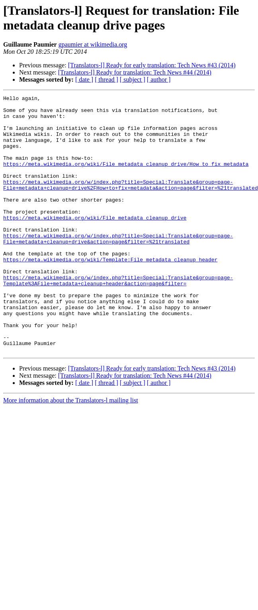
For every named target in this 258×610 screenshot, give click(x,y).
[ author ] (159, 79)
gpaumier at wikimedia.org (93, 44)
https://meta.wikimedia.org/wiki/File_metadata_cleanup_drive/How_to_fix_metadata (125, 178)
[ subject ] (132, 79)
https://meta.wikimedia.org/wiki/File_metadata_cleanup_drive (94, 242)
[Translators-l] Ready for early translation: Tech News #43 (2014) (152, 65)
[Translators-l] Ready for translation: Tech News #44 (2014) (134, 72)
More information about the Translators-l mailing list (70, 451)
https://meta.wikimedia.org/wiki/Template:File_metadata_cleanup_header (110, 292)
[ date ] (84, 79)
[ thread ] (106, 79)
